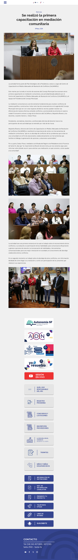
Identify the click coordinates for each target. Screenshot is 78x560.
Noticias (39, 12)
